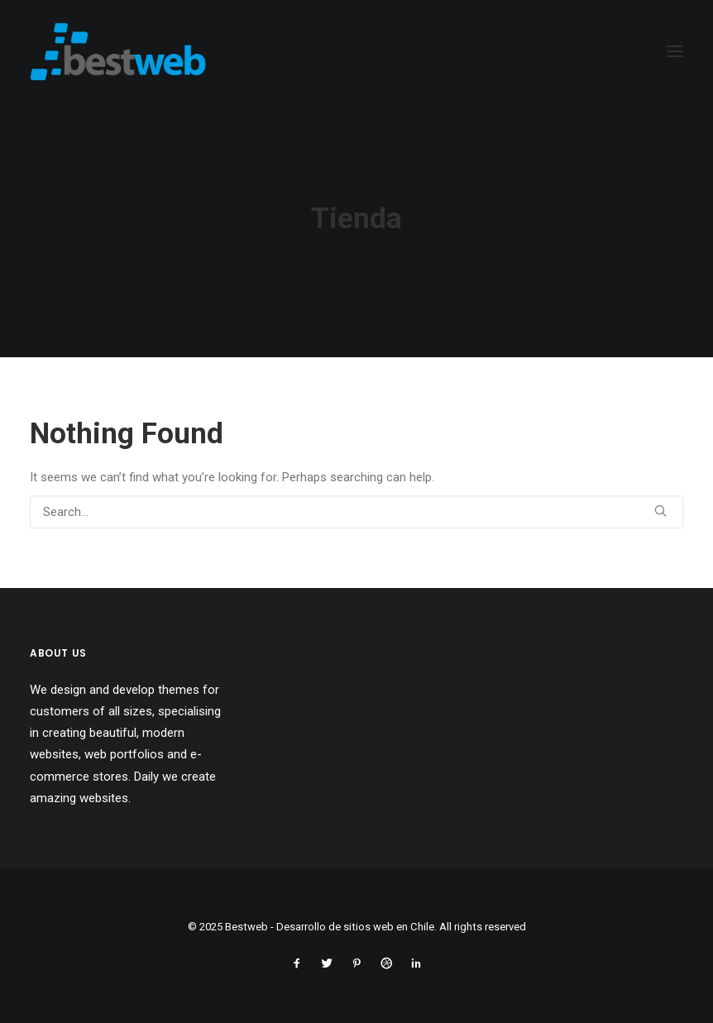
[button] (660, 510)
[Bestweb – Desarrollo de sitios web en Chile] (118, 51)
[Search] (356, 511)
